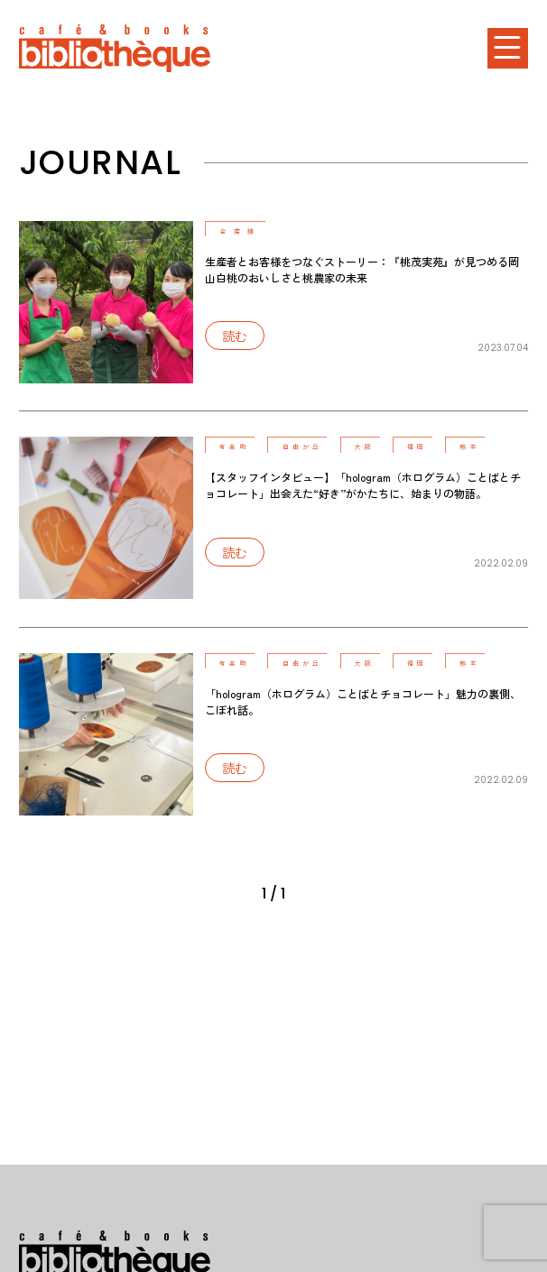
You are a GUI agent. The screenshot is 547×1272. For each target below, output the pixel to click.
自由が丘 (306, 446)
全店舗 (243, 230)
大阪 (371, 446)
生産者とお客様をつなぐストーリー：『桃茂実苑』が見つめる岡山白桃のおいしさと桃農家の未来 (362, 269)
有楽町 (237, 446)
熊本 (480, 446)
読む (239, 337)
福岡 (425, 446)
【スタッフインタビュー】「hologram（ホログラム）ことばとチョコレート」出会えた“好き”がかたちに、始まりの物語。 (363, 485)
